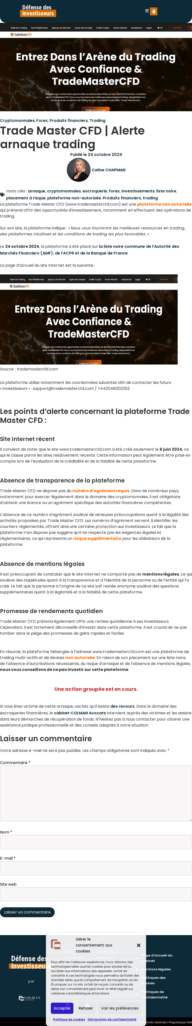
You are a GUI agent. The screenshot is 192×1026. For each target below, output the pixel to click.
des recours (122, 706)
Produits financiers (68, 120)
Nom (6, 832)
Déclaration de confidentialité (112, 1019)
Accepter (62, 1008)
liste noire (166, 191)
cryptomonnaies (64, 191)
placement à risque (26, 198)
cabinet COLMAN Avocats (80, 713)
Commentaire (15, 763)
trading (150, 198)
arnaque (36, 191)
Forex (42, 120)
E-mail (8, 858)
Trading (97, 120)
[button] (138, 945)
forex (114, 191)
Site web (8, 884)
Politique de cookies (69, 1019)
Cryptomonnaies (17, 120)
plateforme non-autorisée (74, 198)
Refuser (86, 1008)
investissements (138, 191)
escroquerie (95, 191)
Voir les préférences (120, 1008)
